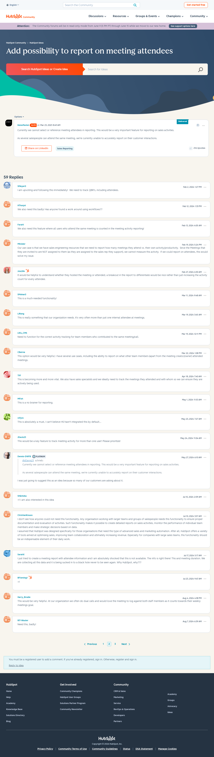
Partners (118, 721)
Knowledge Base (14, 709)
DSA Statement (144, 748)
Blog (8, 721)
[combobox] (101, 5)
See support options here (183, 26)
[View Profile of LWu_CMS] (22, 332)
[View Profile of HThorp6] (22, 205)
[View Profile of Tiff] (19, 375)
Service (117, 703)
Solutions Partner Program (72, 703)
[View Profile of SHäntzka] (22, 495)
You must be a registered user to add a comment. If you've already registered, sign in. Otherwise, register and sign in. (73, 659)
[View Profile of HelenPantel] (23, 125)
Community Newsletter (71, 709)
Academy (10, 703)
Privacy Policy (45, 748)
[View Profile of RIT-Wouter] (23, 620)
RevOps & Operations (124, 709)
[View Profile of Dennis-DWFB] (24, 456)
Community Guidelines (105, 748)
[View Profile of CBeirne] (21, 352)
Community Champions (71, 691)
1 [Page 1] (103, 644)
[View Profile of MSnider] (21, 243)
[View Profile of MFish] (20, 398)
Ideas (170, 712)
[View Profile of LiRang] (21, 313)
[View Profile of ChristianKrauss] (25, 515)
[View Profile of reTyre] (21, 417)
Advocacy (172, 706)
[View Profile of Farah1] (21, 224)
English (11, 5)
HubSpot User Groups (70, 697)
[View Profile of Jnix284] (21, 271)
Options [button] (18, 117)
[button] (203, 125)
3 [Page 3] (115, 644)
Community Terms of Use (72, 748)
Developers (119, 715)
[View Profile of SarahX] (21, 554)
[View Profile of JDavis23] (22, 437)
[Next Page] (125, 644)
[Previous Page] (91, 644)
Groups (171, 700)
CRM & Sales (120, 691)
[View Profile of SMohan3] (22, 294)
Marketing (119, 697)
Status (126, 748)
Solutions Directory (15, 715)
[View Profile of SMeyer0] (22, 186)
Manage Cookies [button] (167, 748)
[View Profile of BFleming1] (23, 577)
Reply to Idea (16, 665)
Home (9, 691)
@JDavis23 (28, 460)
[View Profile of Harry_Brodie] (24, 597)
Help (8, 697)
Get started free (196, 5)
